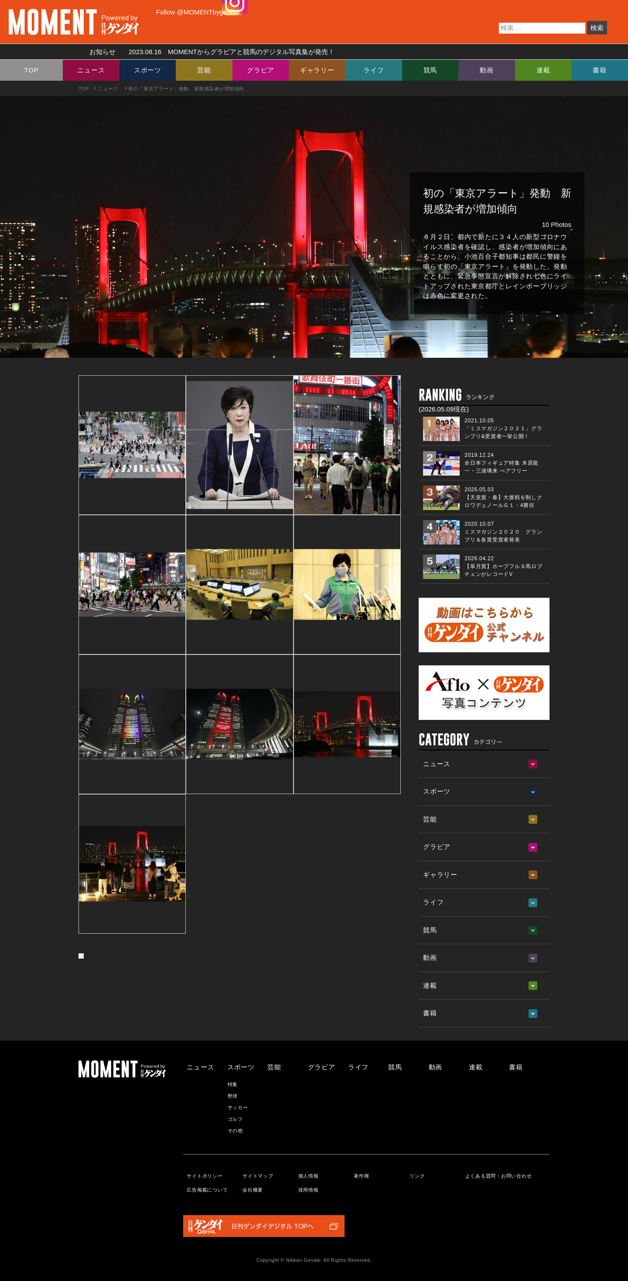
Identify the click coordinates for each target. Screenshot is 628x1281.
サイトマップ (257, 1175)
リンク (417, 1175)
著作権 (361, 1175)
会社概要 (252, 1189)
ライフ (373, 70)
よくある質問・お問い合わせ (498, 1175)
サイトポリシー (204, 1175)
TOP (31, 70)
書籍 (600, 70)
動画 (487, 70)
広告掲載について (207, 1189)
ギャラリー (317, 70)
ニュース (91, 70)
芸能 (204, 70)
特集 (233, 1084)
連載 (543, 70)
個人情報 (308, 1175)
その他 (235, 1130)
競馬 (430, 70)
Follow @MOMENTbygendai (197, 12)
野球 (233, 1096)
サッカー (238, 1107)
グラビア (260, 70)
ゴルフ (235, 1119)
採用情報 (308, 1189)
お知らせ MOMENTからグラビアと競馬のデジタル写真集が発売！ (208, 51)
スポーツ (147, 70)
